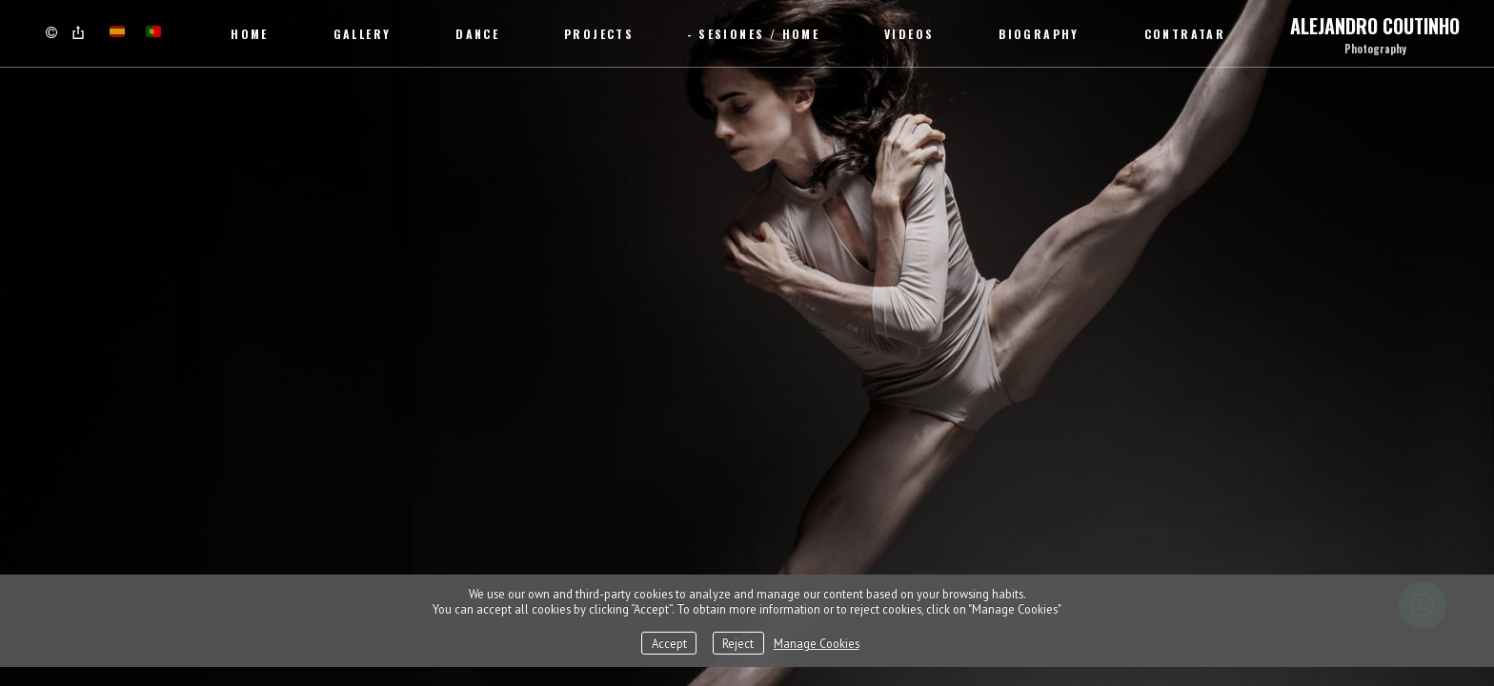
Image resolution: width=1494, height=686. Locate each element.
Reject (738, 643)
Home (250, 34)
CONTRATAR (1185, 34)
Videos (909, 34)
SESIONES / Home (758, 34)
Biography (1039, 34)
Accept (669, 643)
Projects (599, 34)
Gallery (362, 34)
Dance (477, 34)
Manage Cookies (816, 643)
